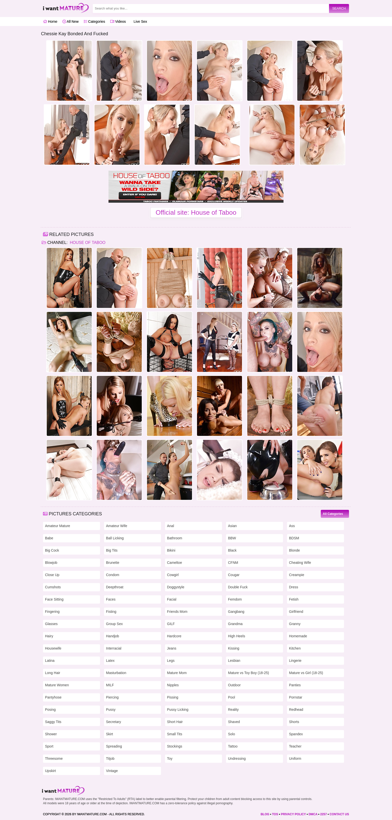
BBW (232, 538)
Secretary (113, 722)
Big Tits (112, 550)
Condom (112, 575)
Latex (110, 661)
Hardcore (174, 636)
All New (70, 21)
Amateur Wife (116, 526)
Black (232, 550)
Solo (231, 734)
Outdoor (234, 685)
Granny (294, 624)
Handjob (112, 636)
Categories (94, 21)
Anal (170, 526)
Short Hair (175, 722)
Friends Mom (177, 612)
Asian (232, 526)
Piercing (112, 697)
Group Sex (114, 624)
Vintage (112, 771)
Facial (171, 599)
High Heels (236, 636)
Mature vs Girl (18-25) (306, 673)
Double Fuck (238, 587)
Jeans (171, 648)
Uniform (295, 759)
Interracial (113, 648)
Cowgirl (173, 575)
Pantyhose (53, 697)
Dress (293, 587)
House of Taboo (87, 242)
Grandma (235, 624)
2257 (323, 814)
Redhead (296, 710)
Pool (231, 697)
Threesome (54, 759)
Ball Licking (115, 538)
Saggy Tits (53, 722)
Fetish (293, 599)
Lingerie (295, 661)
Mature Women (57, 685)
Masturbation (116, 673)
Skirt (109, 734)
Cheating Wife (300, 563)
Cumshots (53, 587)
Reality (233, 710)
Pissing (172, 697)
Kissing (233, 648)
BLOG (264, 814)
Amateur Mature (57, 526)
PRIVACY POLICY (293, 814)
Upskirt (50, 771)
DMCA (313, 814)
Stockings (174, 746)
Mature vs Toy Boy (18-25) (248, 673)
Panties (295, 685)
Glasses (51, 624)
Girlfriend (296, 612)
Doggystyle (175, 587)
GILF (171, 624)
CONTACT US (339, 814)
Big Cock (52, 550)
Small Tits (174, 734)
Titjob (110, 759)
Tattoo (233, 746)
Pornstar (295, 697)
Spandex (296, 734)
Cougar (234, 575)
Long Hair (52, 673)
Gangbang (236, 612)
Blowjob (51, 563)
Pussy (111, 710)
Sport (49, 746)
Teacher (295, 746)
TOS (275, 814)
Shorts (294, 722)
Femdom (235, 599)
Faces (111, 599)
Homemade (298, 636)
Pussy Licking (177, 710)
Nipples (173, 685)
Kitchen (295, 648)
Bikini (171, 550)
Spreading (114, 746)
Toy (169, 759)
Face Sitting (54, 599)
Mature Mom (177, 673)
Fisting (111, 612)
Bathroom (174, 538)
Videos (118, 21)
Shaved (234, 722)
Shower (51, 734)
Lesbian (234, 661)
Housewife (53, 648)
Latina (49, 661)
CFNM (233, 563)
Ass (292, 526)
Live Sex (139, 21)
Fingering (52, 612)
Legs (170, 661)
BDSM (294, 538)
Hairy (49, 636)
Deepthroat (114, 587)
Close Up (52, 575)
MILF (110, 685)
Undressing (237, 759)
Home (50, 21)
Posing (50, 710)
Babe (49, 538)
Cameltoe (174, 563)
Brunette (112, 563)
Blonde (294, 550)
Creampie (296, 575)
